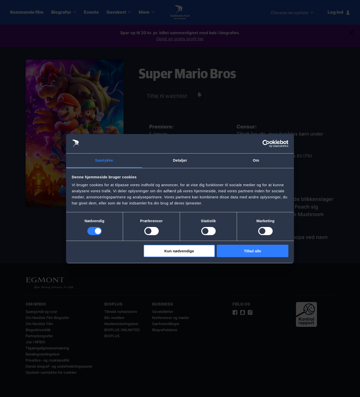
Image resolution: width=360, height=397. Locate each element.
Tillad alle (252, 251)
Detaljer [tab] (180, 160)
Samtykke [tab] (104, 160)
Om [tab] (256, 160)
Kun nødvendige (179, 251)
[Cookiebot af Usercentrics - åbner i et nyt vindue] (266, 143)
